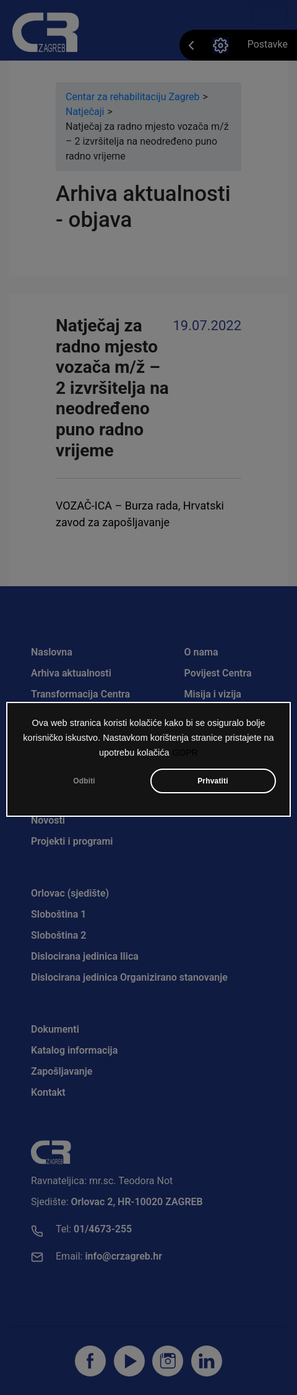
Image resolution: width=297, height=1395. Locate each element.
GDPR (185, 754)
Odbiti (84, 782)
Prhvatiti (212, 782)
